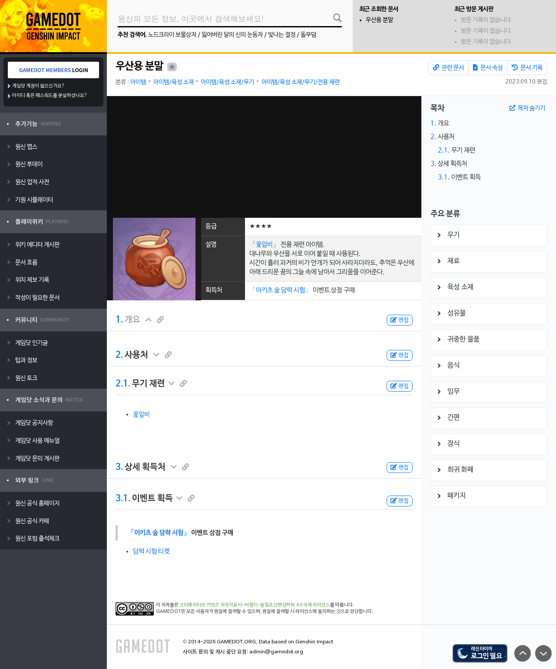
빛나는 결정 (281, 35)
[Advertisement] (264, 157)
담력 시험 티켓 (151, 551)
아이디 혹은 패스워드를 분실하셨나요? (49, 95)
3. (119, 467)
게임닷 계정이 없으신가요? (38, 86)
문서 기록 (527, 67)
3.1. (123, 498)
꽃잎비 (264, 244)
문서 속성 (488, 67)
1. (119, 320)
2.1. (123, 384)
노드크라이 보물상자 (172, 35)
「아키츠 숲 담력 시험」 (280, 290)
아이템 (138, 82)
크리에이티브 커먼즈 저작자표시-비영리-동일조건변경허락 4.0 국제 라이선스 (254, 605)
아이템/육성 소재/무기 (227, 82)
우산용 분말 (379, 20)
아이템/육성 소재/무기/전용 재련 (300, 82)
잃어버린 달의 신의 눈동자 (232, 35)
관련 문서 (448, 67)
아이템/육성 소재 (173, 82)
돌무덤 (308, 35)
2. (119, 355)
